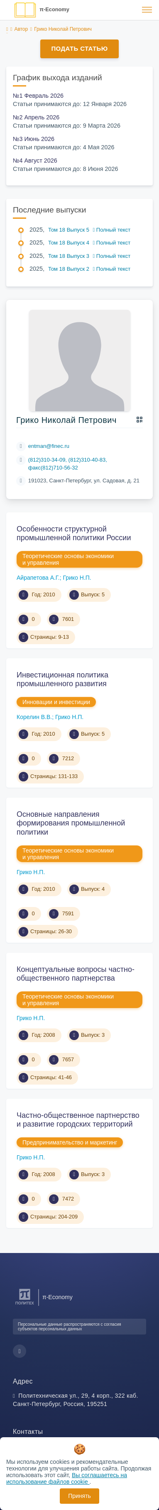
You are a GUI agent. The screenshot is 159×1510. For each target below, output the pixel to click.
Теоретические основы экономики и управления (68, 559)
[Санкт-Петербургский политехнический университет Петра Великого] (25, 1304)
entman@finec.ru (48, 446)
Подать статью (79, 48)
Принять (79, 1496)
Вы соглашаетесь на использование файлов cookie (66, 1478)
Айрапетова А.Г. (38, 577)
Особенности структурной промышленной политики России (74, 533)
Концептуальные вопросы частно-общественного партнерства (76, 974)
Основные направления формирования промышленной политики (71, 823)
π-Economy (54, 9)
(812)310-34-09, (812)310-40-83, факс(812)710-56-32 (67, 464)
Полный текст (112, 230)
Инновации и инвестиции (56, 702)
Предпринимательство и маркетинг (69, 1142)
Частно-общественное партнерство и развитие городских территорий (78, 1120)
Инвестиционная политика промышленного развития (62, 679)
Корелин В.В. (34, 717)
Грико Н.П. (77, 577)
